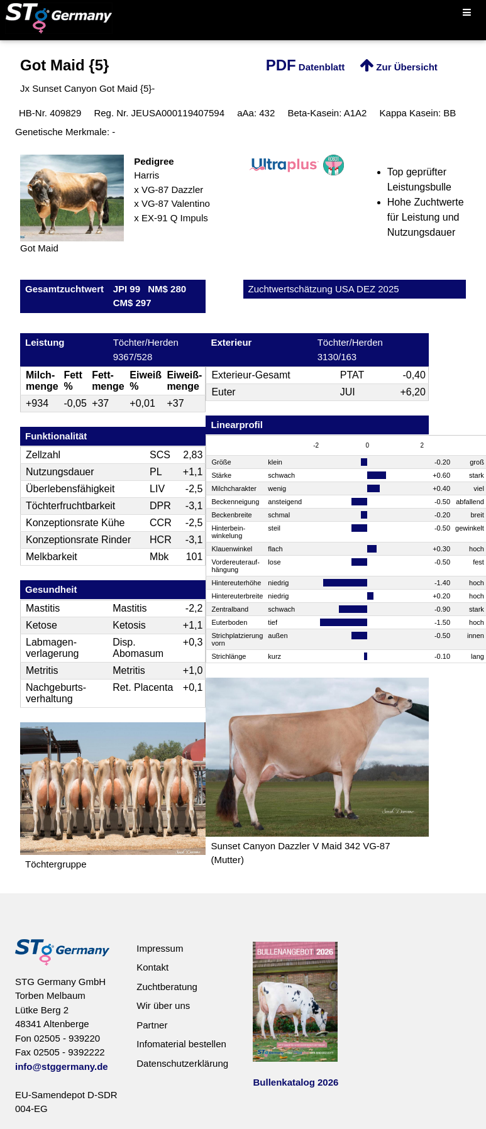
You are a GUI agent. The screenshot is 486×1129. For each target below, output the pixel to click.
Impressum (159, 948)
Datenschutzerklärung (182, 1063)
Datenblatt (305, 67)
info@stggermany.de (61, 1066)
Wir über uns (163, 1005)
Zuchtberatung (166, 986)
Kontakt (152, 967)
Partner (151, 1025)
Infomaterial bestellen (181, 1043)
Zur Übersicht (399, 67)
